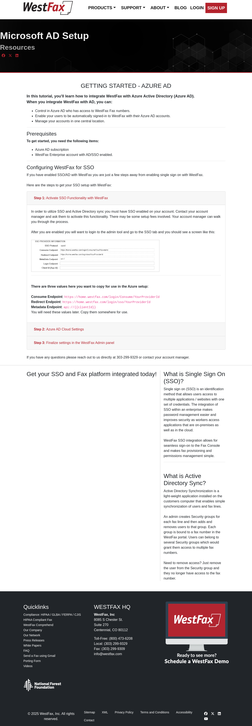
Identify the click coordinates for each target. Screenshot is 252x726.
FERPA (67, 614)
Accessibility (184, 712)
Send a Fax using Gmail (39, 655)
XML (105, 712)
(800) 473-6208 (121, 638)
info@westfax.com (108, 654)
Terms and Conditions (154, 712)
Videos (28, 666)
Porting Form (32, 661)
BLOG (180, 7)
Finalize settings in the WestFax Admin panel (74, 343)
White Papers (32, 645)
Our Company (33, 630)
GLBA (56, 614)
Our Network (32, 635)
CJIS (77, 614)
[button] (216, 8)
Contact (89, 720)
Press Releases (34, 640)
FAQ (26, 650)
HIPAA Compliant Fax (38, 619)
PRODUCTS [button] (100, 7)
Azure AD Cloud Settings (59, 329)
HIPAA (45, 614)
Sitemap (89, 712)
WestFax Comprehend (38, 625)
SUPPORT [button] (131, 7)
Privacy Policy (124, 712)
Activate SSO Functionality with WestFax (71, 198)
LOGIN (197, 7)
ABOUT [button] (158, 7)
